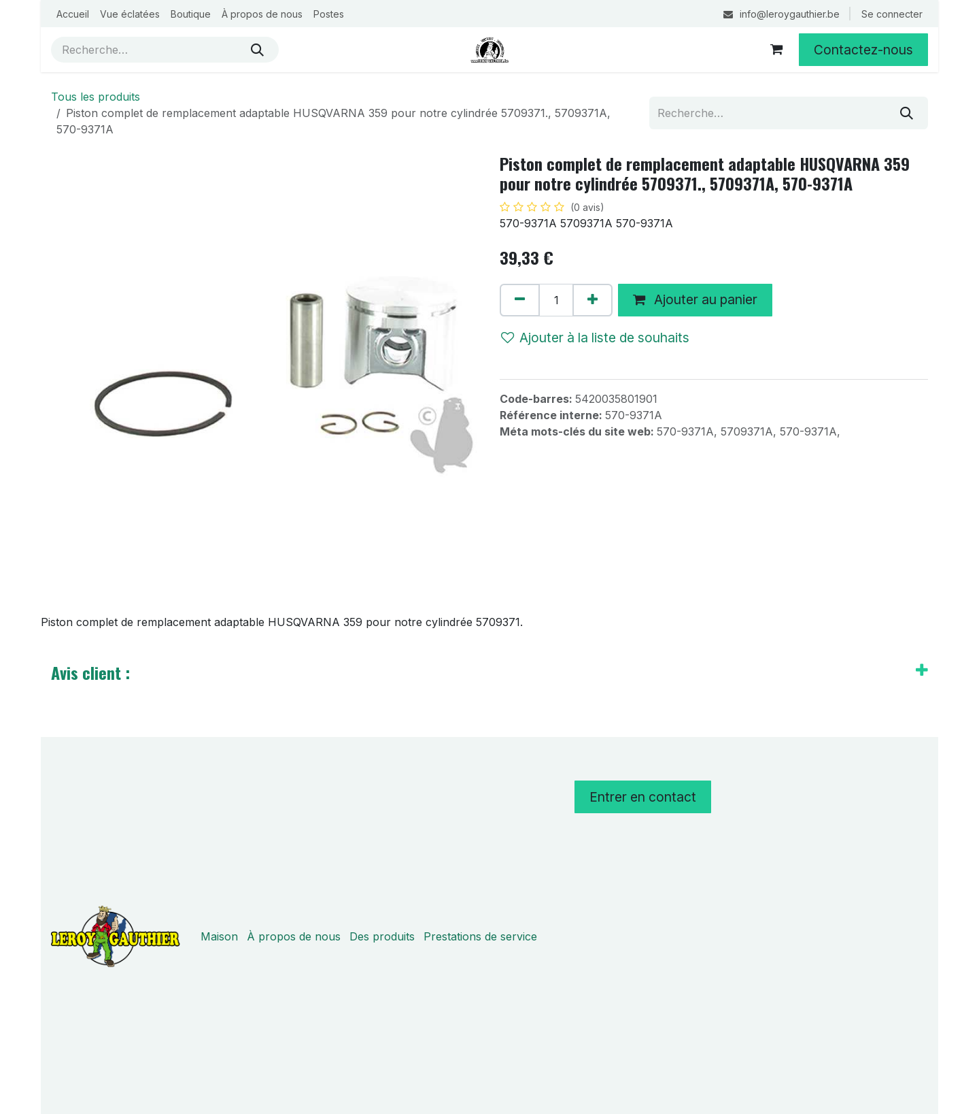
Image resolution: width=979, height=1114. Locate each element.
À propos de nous (294, 936)
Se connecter (892, 14)
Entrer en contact (642, 797)
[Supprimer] (520, 300)
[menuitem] (73, 14)
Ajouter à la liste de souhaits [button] (595, 337)
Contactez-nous (863, 50)
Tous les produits (95, 96)
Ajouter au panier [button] (695, 299)
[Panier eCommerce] (776, 50)
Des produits (382, 936)
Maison (219, 936)
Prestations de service (480, 936)
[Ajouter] (592, 300)
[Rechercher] (257, 50)
